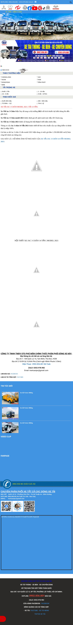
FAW (39, 79)
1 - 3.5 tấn (41, 91)
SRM (3, 85)
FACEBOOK (45, 603)
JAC (39, 77)
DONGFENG (5, 82)
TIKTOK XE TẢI (39, 614)
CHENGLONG (6, 77)
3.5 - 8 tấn (5, 94)
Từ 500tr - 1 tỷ (6, 103)
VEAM (3, 79)
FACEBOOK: (14, 374)
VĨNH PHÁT (41, 82)
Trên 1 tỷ (41, 103)
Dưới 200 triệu (7, 101)
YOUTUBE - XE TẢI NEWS (40, 610)
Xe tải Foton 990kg (26, 393)
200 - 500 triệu (43, 101)
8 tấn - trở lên (42, 94)
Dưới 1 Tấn (5, 91)
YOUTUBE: (20, 377)
